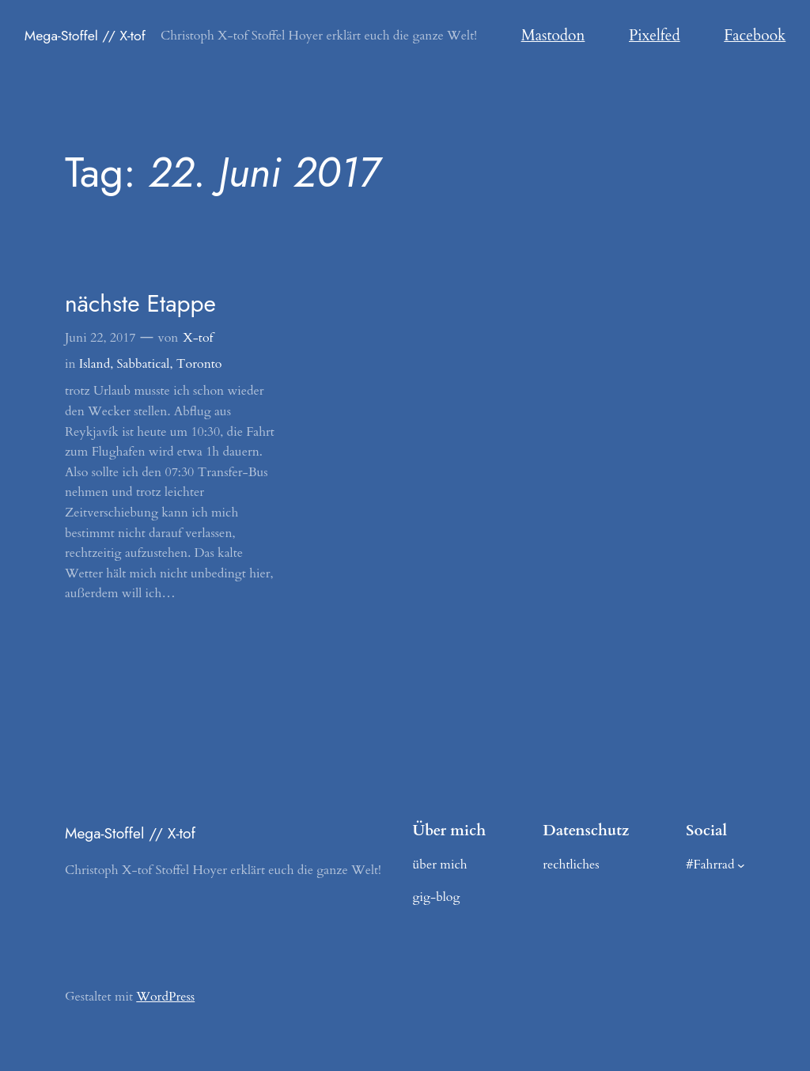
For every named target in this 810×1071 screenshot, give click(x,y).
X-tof (198, 337)
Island (94, 364)
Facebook (754, 35)
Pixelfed (654, 35)
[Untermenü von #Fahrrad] (741, 865)
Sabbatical (143, 364)
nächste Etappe (140, 304)
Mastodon (553, 35)
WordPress (165, 996)
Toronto (199, 364)
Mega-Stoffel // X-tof (85, 35)
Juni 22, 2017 (100, 337)
